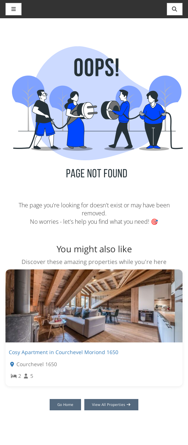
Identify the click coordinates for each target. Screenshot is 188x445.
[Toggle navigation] (175, 9)
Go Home (65, 404)
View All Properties (111, 404)
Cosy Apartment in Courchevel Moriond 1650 (63, 352)
